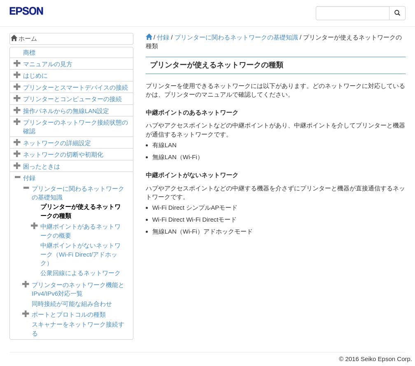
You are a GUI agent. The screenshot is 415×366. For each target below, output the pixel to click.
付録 (29, 177)
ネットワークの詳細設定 (57, 142)
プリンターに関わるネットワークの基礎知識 (236, 37)
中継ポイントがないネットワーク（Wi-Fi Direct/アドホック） (80, 254)
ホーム (24, 38)
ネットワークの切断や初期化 (63, 154)
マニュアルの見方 (47, 63)
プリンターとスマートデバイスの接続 (75, 87)
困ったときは (41, 166)
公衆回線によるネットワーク (80, 272)
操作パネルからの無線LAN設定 (66, 110)
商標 (29, 52)
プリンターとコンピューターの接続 (72, 98)
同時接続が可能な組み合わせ (72, 303)
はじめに (35, 75)
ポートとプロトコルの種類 (69, 314)
